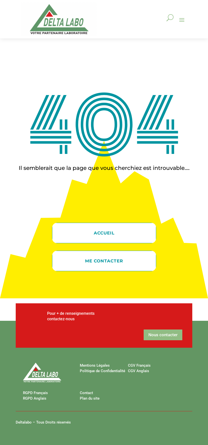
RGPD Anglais (34, 398)
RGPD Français (35, 393)
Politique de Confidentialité (102, 371)
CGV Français (139, 365)
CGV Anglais (138, 371)
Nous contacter (163, 334)
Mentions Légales (95, 365)
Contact (86, 393)
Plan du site (90, 398)
